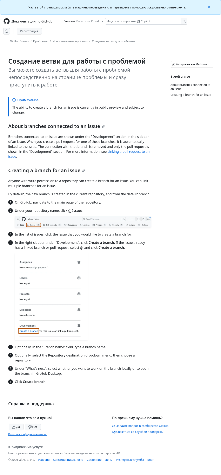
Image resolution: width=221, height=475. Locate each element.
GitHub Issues (19, 41)
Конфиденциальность (68, 460)
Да (16, 427)
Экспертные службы (130, 460)
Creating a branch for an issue (46, 170)
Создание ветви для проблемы (113, 41)
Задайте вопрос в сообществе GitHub (140, 426)
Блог (150, 460)
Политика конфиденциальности (27, 434)
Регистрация (29, 31)
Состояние (94, 460)
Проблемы (40, 41)
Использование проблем (70, 41)
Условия (44, 460)
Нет (33, 427)
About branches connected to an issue (56, 126)
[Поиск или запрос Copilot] (146, 21)
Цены (109, 460)
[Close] (209, 6)
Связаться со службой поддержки (137, 432)
